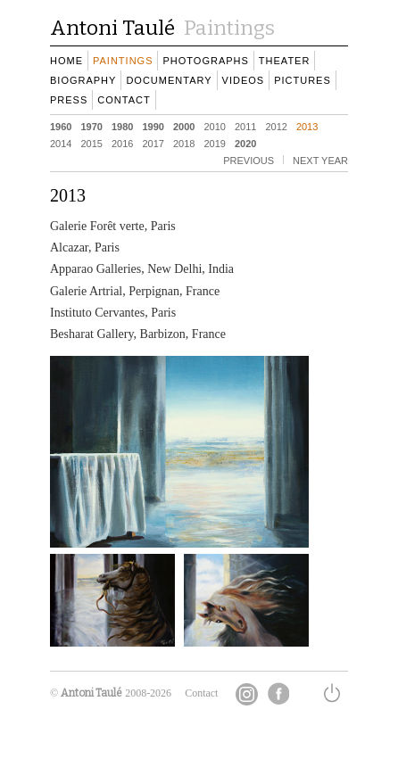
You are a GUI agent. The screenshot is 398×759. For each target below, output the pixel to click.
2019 (214, 142)
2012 (275, 125)
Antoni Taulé (91, 693)
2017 (152, 142)
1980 (122, 125)
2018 (184, 142)
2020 (245, 142)
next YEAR (320, 159)
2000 (184, 125)
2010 (214, 125)
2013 (307, 125)
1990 (152, 125)
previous (248, 159)
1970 (91, 125)
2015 (91, 142)
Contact (201, 693)
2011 (245, 125)
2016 (122, 142)
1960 (60, 125)
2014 (60, 142)
